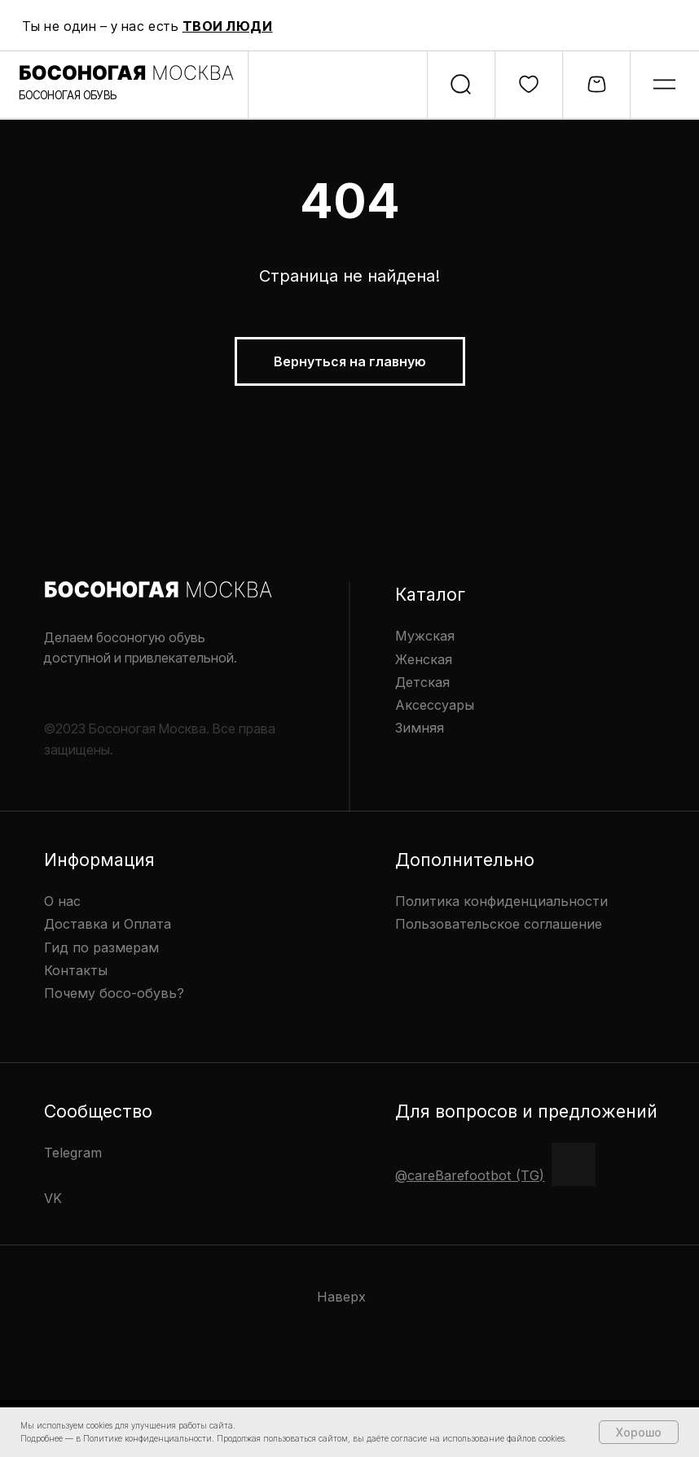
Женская (423, 659)
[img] (664, 84)
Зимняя (419, 728)
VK (53, 1198)
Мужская (425, 636)
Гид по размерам (101, 947)
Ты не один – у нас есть (147, 26)
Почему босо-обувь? (114, 993)
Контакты (76, 970)
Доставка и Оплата (107, 924)
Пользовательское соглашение (498, 924)
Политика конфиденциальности (501, 901)
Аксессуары (434, 705)
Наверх (341, 1297)
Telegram (73, 1152)
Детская (422, 682)
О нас (62, 901)
